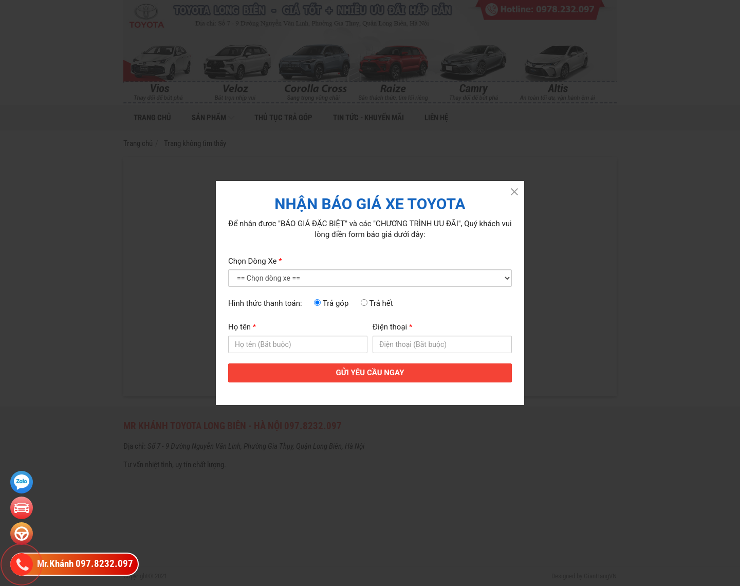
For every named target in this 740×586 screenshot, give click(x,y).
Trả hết (377, 303)
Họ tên (242, 327)
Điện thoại (392, 327)
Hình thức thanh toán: (265, 303)
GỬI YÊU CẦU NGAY (370, 372)
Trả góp (331, 303)
